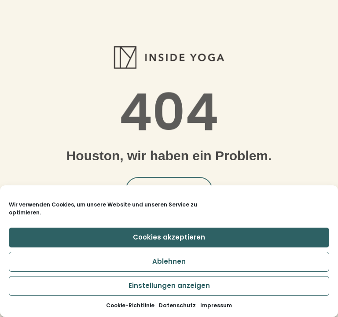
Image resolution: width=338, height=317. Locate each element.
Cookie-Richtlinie (130, 305)
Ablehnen (169, 261)
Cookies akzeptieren (169, 237)
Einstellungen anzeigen (169, 285)
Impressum (216, 305)
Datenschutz (177, 305)
